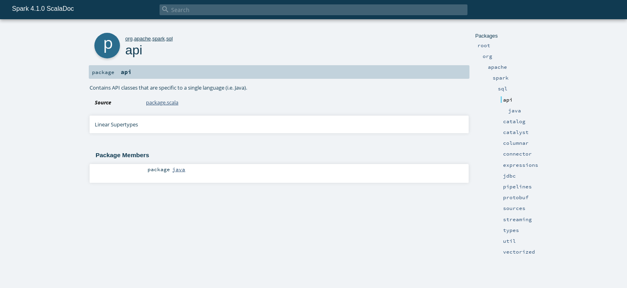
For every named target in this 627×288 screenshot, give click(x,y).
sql (169, 39)
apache (142, 39)
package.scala (162, 102)
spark (158, 39)
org (129, 39)
